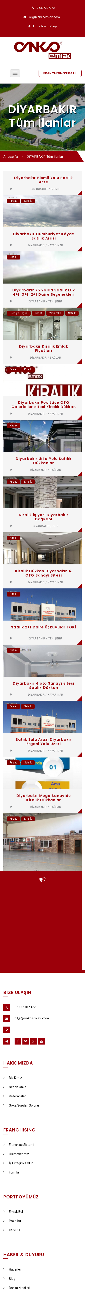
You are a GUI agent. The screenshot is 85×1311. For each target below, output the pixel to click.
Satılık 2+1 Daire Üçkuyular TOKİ (43, 627)
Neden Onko (14, 1087)
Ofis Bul (11, 1230)
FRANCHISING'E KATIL (60, 73)
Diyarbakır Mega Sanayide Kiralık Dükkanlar (43, 798)
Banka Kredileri (16, 1288)
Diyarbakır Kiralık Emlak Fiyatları (43, 348)
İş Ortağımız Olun (18, 1163)
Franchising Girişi (45, 26)
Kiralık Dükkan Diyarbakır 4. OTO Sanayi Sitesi (43, 573)
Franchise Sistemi (18, 1145)
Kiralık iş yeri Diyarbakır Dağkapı (43, 517)
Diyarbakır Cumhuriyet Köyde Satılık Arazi (43, 236)
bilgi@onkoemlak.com (44, 17)
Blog (9, 1278)
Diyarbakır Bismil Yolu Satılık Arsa (43, 180)
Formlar (11, 1172)
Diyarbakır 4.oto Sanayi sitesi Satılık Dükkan (43, 685)
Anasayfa (10, 156)
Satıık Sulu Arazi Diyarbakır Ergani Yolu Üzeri (44, 741)
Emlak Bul (13, 1211)
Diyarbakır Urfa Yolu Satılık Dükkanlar (44, 461)
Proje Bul (12, 1221)
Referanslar (14, 1096)
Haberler (12, 1269)
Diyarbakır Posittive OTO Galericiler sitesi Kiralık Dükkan (43, 404)
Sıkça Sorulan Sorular (21, 1105)
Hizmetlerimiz (16, 1154)
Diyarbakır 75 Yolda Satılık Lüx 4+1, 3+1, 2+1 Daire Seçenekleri (43, 292)
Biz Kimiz (12, 1078)
